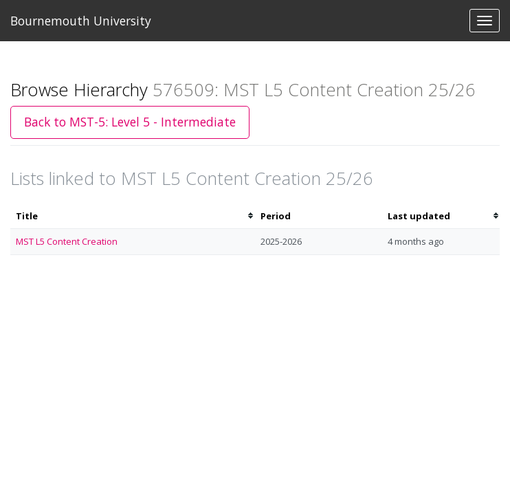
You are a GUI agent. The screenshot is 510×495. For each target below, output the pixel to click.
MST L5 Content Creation (67, 241)
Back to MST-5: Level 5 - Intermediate (130, 121)
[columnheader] (132, 216)
